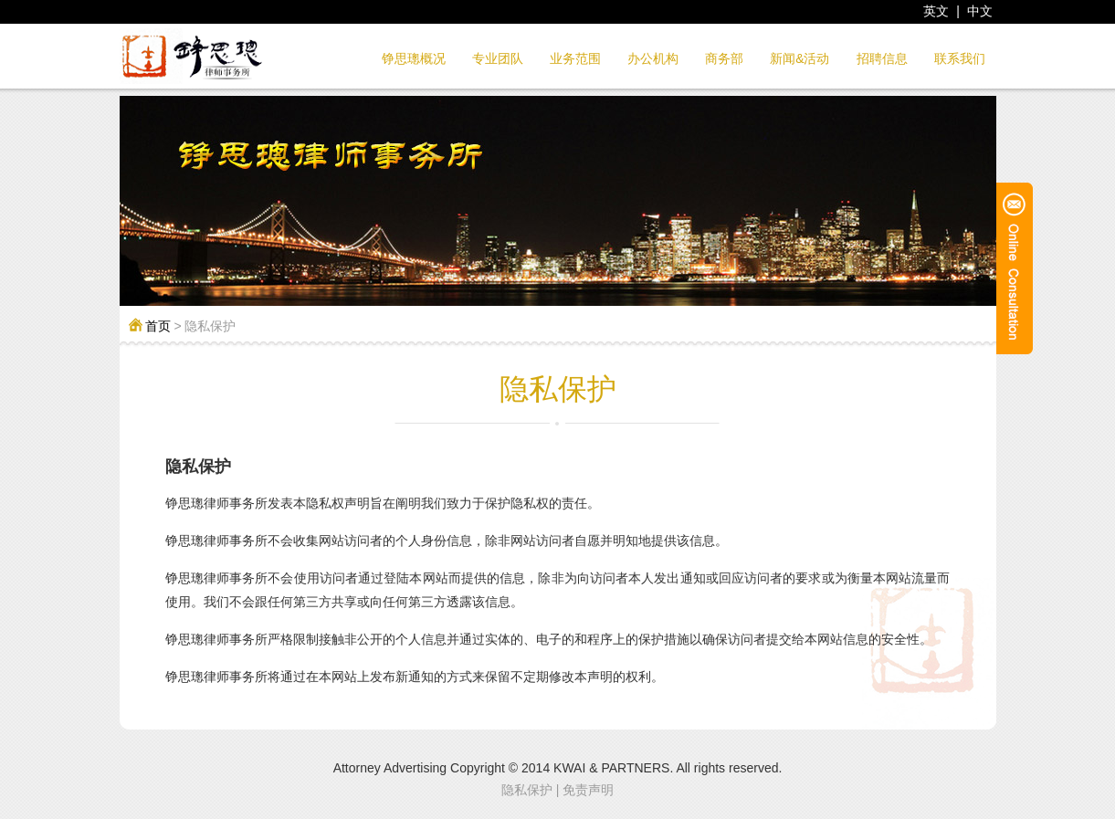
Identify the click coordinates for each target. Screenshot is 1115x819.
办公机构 (652, 58)
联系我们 (959, 58)
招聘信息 (882, 58)
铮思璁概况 (414, 58)
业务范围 (575, 58)
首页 (158, 326)
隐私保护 (526, 789)
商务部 (724, 58)
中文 (980, 11)
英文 (936, 11)
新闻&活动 (799, 58)
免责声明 (588, 789)
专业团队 (497, 58)
